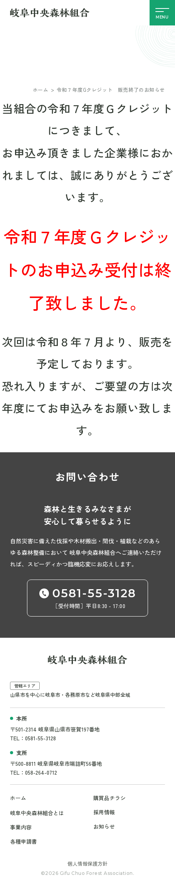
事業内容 (21, 826)
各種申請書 (23, 840)
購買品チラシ (109, 798)
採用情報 (104, 812)
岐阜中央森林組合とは (37, 812)
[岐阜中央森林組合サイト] (49, 12)
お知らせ (104, 825)
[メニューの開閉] (162, 12)
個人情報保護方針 (87, 862)
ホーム (41, 89)
